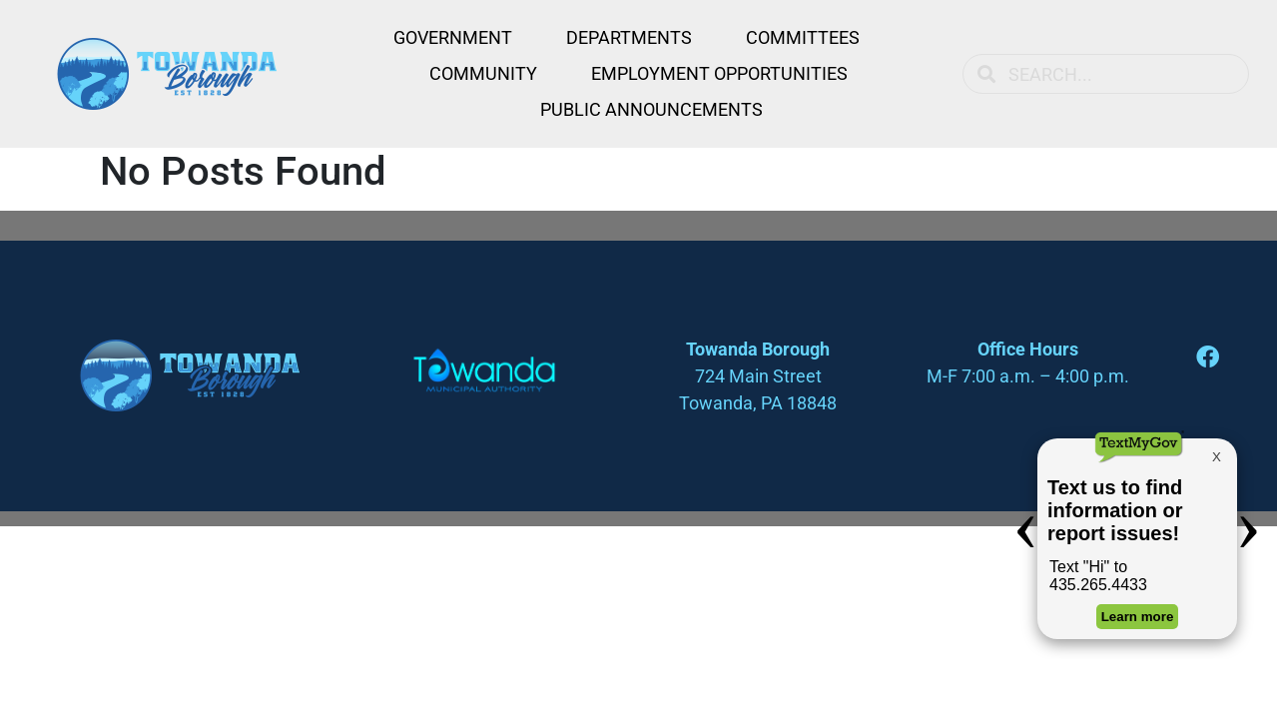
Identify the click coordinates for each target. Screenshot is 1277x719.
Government (452, 37)
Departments (629, 37)
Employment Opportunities (719, 73)
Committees (803, 37)
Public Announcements (651, 109)
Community (483, 73)
